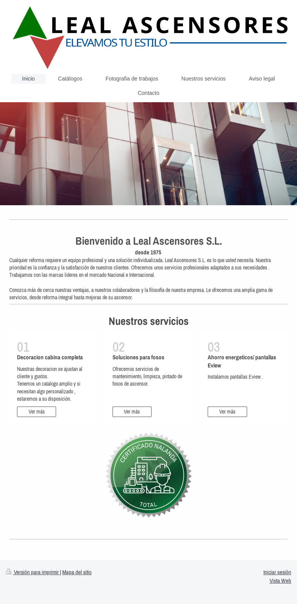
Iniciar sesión (277, 572)
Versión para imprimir (33, 572)
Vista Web (280, 580)
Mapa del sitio (77, 572)
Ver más (37, 411)
